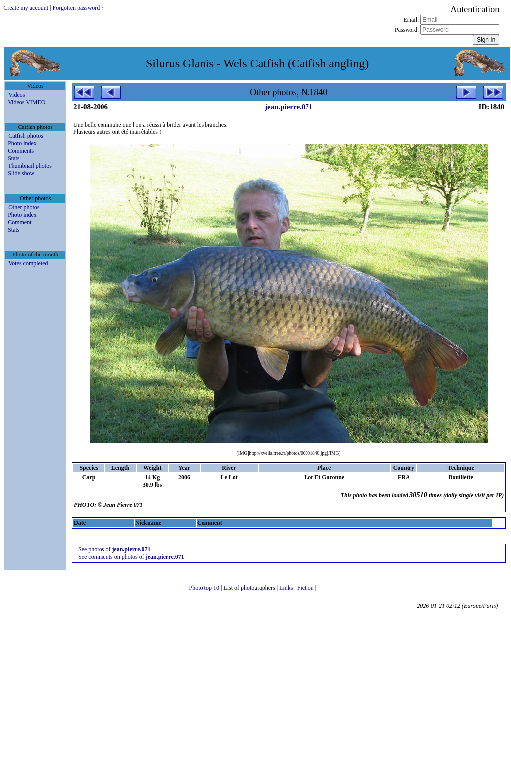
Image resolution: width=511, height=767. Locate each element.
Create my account (25, 7)
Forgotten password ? (78, 7)
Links (286, 587)
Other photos (23, 207)
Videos (16, 94)
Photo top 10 (205, 587)
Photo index (22, 143)
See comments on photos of (131, 556)
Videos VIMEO (26, 102)
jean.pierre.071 (288, 107)
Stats (13, 158)
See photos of (114, 549)
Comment (19, 222)
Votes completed (28, 263)
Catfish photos (25, 135)
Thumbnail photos (30, 165)
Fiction (306, 587)
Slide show (21, 173)
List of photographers (249, 587)
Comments (21, 150)
